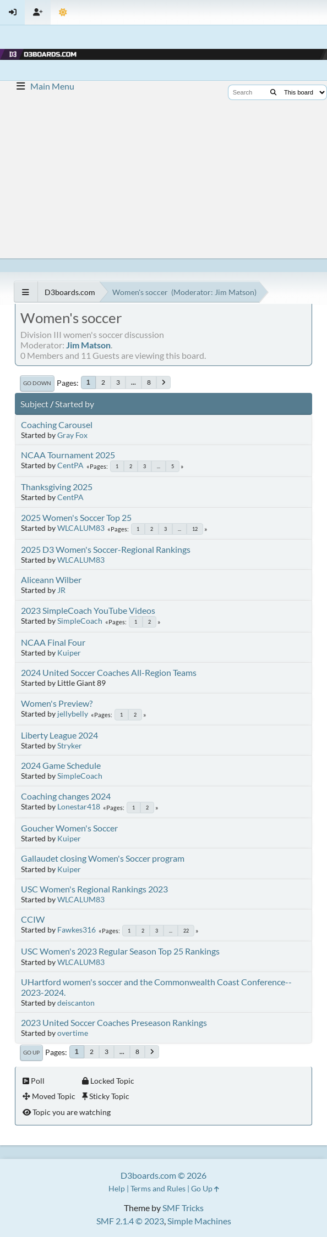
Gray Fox (72, 435)
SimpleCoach (79, 620)
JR (61, 590)
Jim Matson (234, 292)
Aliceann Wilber (51, 579)
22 (186, 931)
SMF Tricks (183, 1207)
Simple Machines (199, 1221)
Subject (34, 403)
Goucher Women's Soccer (69, 828)
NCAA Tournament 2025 (68, 455)
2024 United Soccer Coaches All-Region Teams (109, 672)
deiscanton (76, 1002)
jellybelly (72, 713)
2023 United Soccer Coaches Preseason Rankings (114, 1022)
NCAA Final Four (53, 642)
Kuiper (69, 652)
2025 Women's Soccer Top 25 (76, 517)
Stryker (69, 745)
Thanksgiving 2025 (56, 486)
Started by (74, 403)
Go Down (37, 383)
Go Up (31, 1052)
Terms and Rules (158, 1188)
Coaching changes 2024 (66, 796)
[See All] (25, 292)
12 (195, 529)
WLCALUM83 (81, 527)
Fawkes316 (76, 929)
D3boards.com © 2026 (163, 1175)
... (133, 382)
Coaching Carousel (56, 424)
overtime (72, 1033)
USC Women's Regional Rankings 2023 (94, 889)
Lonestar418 (78, 806)
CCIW (33, 919)
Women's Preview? (56, 703)
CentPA (70, 465)
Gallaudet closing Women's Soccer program (102, 858)
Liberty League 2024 (59, 735)
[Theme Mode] (63, 12)
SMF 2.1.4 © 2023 (130, 1221)
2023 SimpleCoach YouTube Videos (88, 610)
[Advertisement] (164, 176)
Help (116, 1188)
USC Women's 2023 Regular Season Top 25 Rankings (120, 951)
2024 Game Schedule (61, 765)
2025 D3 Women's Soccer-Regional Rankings (105, 549)
